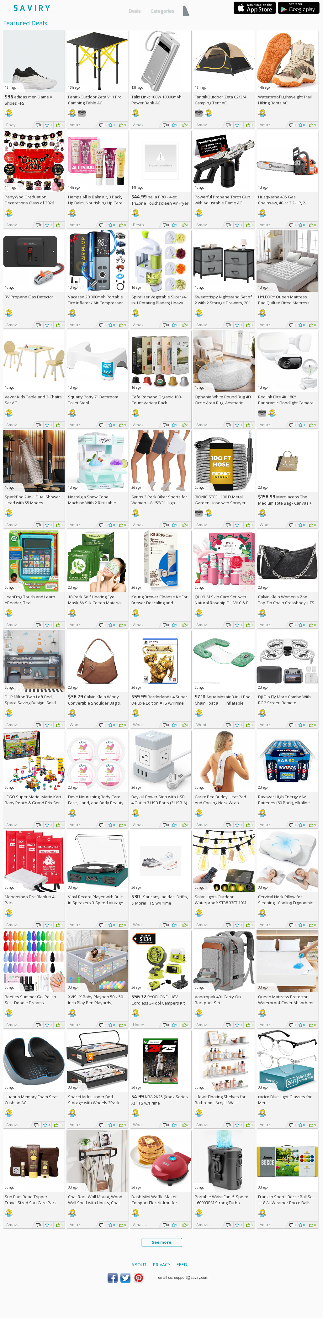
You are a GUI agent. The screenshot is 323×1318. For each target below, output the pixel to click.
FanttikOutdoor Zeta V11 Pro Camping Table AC (95, 100)
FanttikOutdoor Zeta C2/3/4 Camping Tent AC (220, 100)
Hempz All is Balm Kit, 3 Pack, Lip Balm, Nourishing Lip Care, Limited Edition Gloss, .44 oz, (96, 203)
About (139, 1265)
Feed (181, 1265)
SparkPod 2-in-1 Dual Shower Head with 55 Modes (32, 500)
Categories (162, 11)
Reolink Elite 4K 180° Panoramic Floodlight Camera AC (286, 403)
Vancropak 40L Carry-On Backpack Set (218, 1000)
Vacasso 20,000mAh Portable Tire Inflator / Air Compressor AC (95, 303)
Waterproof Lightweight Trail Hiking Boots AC (285, 100)
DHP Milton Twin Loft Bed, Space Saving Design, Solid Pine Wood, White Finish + (32, 703)
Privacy (161, 1265)
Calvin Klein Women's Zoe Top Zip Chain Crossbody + (286, 600)
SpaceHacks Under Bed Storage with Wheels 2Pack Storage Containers (93, 1102)
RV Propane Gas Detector (29, 297)
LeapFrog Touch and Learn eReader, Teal (30, 600)
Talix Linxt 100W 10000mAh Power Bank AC (156, 100)
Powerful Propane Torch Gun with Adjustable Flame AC (222, 200)
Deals (135, 11)
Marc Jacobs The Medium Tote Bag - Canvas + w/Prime (285, 503)
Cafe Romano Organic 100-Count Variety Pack (156, 400)
